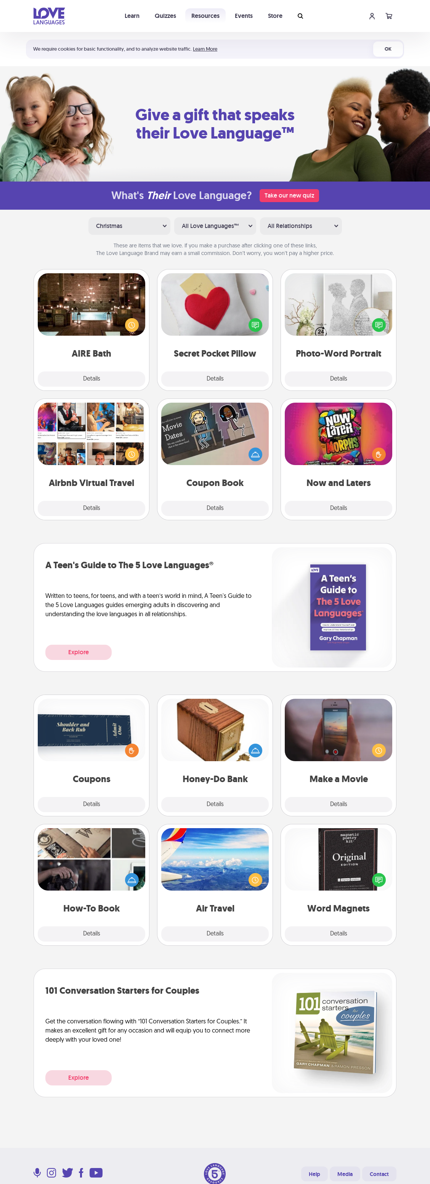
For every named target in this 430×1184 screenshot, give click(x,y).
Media (345, 1174)
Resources (205, 16)
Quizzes (165, 16)
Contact (379, 1174)
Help (314, 1174)
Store (275, 16)
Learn (132, 16)
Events (244, 16)
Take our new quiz (289, 195)
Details (91, 379)
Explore (78, 652)
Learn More (205, 49)
